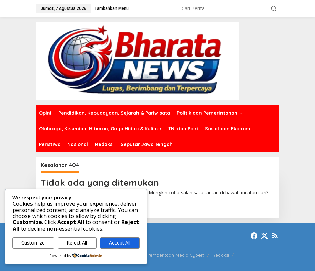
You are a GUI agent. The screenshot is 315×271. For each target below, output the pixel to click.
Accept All (119, 242)
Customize (33, 242)
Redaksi (220, 255)
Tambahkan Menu (111, 8)
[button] (273, 8)
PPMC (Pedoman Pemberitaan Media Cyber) (157, 255)
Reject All (77, 242)
